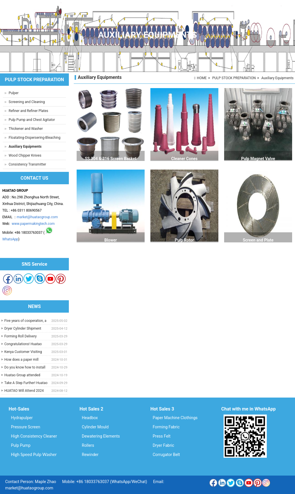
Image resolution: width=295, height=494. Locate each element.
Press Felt (162, 436)
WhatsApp (10, 239)
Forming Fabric (166, 427)
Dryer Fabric (163, 445)
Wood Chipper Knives (25, 155)
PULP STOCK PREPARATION (234, 78)
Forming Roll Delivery (20, 336)
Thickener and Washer (26, 129)
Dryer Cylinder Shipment (22, 328)
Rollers (88, 445)
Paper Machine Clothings (175, 417)
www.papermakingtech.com (33, 224)
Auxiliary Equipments (277, 78)
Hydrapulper (22, 417)
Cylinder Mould (95, 427)
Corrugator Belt (166, 454)
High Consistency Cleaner (34, 436)
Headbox (90, 417)
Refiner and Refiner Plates (28, 111)
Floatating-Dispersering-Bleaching (34, 138)
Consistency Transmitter (27, 164)
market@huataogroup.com (37, 217)
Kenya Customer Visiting (23, 352)
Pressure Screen (25, 427)
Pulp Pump (21, 445)
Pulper (13, 93)
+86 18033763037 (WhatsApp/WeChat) (111, 481)
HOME (202, 78)
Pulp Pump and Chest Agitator (32, 120)
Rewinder (90, 454)
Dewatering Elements (101, 436)
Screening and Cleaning (27, 102)
